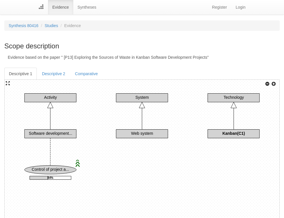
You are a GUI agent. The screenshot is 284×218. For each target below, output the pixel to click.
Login (240, 7)
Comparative (86, 73)
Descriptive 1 (20, 73)
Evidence (60, 7)
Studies (51, 25)
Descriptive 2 (53, 73)
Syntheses (87, 7)
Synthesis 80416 (24, 25)
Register (219, 7)
